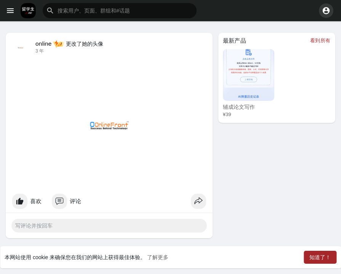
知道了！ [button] (320, 257)
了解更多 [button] (157, 257)
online (43, 43)
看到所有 (320, 40)
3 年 (39, 51)
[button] (120, 10)
